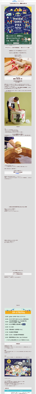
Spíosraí (6, 289)
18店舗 (17, 173)
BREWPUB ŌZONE (7, 331)
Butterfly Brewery (7, 345)
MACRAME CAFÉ (7, 310)
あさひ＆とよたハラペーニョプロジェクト (7, 340)
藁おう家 (6, 292)
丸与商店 (6, 336)
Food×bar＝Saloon (7, 306)
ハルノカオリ (7, 359)
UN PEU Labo (7, 355)
